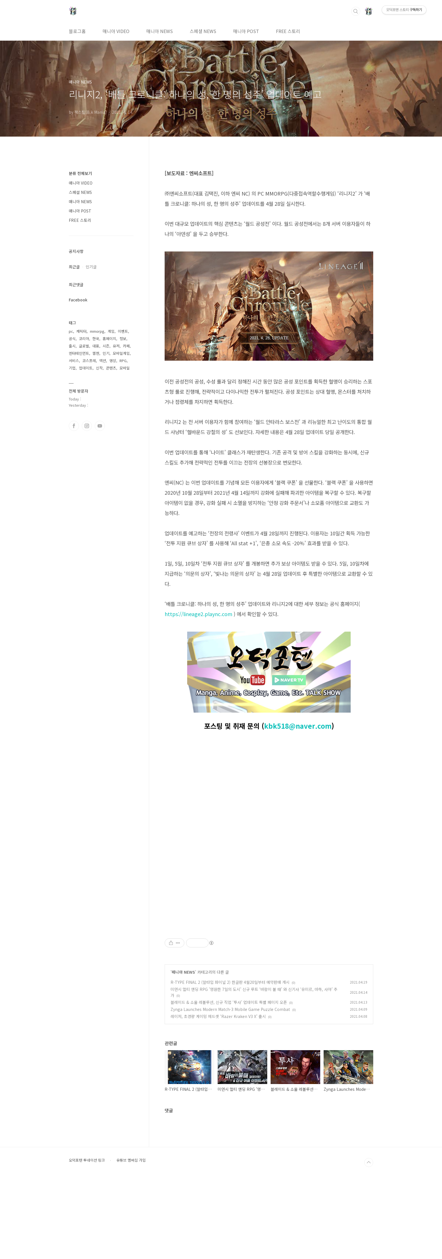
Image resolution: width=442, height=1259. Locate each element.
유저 (116, 346)
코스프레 (89, 360)
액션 (102, 360)
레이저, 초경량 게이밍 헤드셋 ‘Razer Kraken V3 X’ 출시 (218, 1095)
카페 (126, 346)
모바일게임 (121, 353)
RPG (123, 360)
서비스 (74, 360)
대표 (95, 346)
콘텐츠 (111, 368)
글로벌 (84, 346)
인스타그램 (87, 426)
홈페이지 (109, 338)
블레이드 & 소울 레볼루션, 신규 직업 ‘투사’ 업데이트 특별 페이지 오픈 (229, 1081)
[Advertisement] (269, 962)
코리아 (84, 338)
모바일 (125, 368)
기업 (72, 368)
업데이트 (85, 368)
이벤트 (123, 331)
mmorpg (97, 331)
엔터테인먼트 (79, 353)
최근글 (74, 267)
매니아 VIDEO (116, 31)
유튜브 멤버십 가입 (131, 1239)
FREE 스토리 (288, 31)
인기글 (91, 267)
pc (71, 331)
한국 (95, 338)
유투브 (100, 426)
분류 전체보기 (80, 173)
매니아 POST (246, 31)
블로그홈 (77, 31)
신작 (99, 368)
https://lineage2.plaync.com (198, 614)
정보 (123, 338)
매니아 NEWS (159, 31)
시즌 (106, 346)
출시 (72, 346)
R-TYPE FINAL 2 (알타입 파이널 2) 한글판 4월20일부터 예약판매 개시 (230, 1061)
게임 (111, 331)
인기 (106, 353)
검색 (356, 11)
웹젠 (95, 353)
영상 (112, 360)
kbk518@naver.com (298, 726)
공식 (72, 338)
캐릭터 (81, 331)
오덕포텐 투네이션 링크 (87, 1239)
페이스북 (74, 426)
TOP (368, 1241)
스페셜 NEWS (203, 31)
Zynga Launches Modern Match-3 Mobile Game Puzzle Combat (230, 1088)
